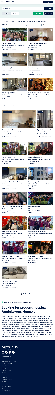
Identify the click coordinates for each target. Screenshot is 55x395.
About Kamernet (6, 356)
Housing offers (47, 2)
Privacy (4, 366)
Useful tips (5, 377)
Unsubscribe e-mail (7, 379)
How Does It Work (7, 370)
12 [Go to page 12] (33, 294)
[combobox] (22, 9)
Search (49, 8)
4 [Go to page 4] (27, 294)
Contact (4, 372)
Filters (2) (48, 13)
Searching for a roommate (9, 361)
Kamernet (6, 302)
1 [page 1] (21, 294)
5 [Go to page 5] (29, 294)
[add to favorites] (24, 30)
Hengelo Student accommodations (21, 302)
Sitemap (4, 368)
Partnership (5, 384)
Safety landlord (6, 391)
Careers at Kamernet (7, 359)
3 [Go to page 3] (25, 294)
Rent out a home (6, 386)
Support (4, 375)
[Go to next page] (35, 294)
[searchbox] (24, 8)
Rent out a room (6, 388)
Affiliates (4, 381)
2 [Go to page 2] (23, 294)
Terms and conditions (7, 363)
